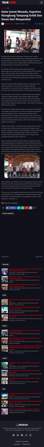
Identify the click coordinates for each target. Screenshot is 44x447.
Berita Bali (17, 444)
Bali (8, 8)
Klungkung (14, 203)
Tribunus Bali (26, 444)
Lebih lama (39, 256)
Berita (9, 203)
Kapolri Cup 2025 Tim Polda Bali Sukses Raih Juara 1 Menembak (24, 409)
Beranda (3, 8)
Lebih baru (5, 256)
